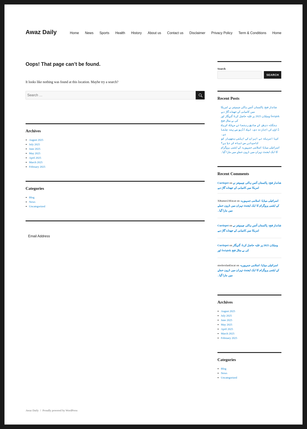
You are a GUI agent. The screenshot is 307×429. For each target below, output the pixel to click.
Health (120, 33)
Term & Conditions (252, 33)
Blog (31, 197)
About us (154, 33)
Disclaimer (197, 33)
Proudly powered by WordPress (59, 410)
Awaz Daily (41, 32)
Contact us (175, 33)
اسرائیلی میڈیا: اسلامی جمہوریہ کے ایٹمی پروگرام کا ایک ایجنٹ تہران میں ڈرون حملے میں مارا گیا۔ (248, 205)
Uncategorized (37, 206)
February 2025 (37, 166)
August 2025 (36, 139)
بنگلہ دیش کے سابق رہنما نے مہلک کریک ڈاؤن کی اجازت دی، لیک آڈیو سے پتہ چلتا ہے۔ (250, 130)
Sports (104, 33)
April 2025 (35, 157)
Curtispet (223, 182)
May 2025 (34, 153)
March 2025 (35, 162)
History (136, 33)
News (89, 33)
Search (221, 68)
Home (74, 33)
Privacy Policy (222, 33)
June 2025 (34, 148)
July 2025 (34, 144)
